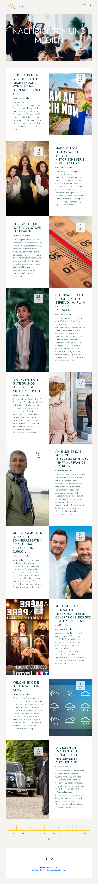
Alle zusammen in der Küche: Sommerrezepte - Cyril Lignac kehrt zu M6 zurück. (27, 542)
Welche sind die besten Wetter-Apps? (26, 686)
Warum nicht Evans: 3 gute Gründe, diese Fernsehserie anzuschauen (67, 755)
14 (54, 833)
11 (23, 833)
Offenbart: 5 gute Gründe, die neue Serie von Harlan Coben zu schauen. (70, 302)
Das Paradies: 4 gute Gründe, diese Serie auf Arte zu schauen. (27, 385)
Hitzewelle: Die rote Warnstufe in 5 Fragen (27, 227)
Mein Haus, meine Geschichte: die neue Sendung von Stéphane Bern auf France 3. (27, 84)
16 (75, 833)
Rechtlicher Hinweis (38, 870)
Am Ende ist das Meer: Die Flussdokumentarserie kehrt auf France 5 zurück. (74, 459)
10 (13, 833)
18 (49, 839)
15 (64, 833)
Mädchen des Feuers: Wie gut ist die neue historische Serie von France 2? (69, 155)
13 (44, 833)
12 (33, 833)
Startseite (38, 57)
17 (85, 833)
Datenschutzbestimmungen (57, 870)
